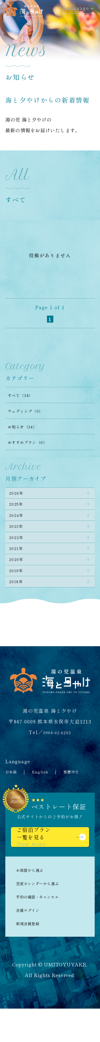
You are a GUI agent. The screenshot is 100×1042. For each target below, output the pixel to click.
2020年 (18, 579)
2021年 (18, 565)
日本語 (12, 799)
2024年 (18, 523)
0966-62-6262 (57, 759)
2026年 (18, 494)
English (45, 799)
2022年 (18, 551)
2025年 (18, 508)
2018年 (18, 608)
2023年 (18, 537)
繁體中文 (80, 799)
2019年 (18, 593)
